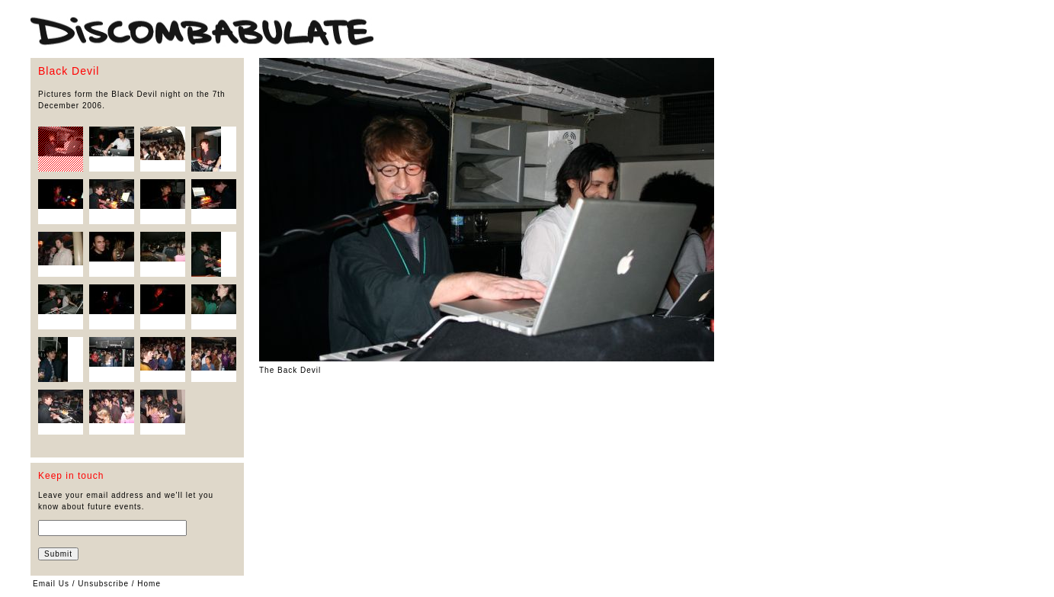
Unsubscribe (103, 583)
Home (149, 583)
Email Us (51, 583)
